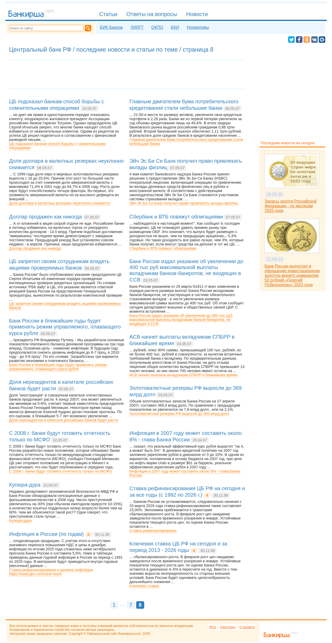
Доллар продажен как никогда (35, 248)
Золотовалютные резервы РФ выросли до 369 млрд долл (179, 414)
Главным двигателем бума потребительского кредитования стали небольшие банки (186, 142)
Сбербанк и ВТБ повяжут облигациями (162, 248)
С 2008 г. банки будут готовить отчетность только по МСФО (60, 471)
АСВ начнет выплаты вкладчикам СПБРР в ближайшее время (183, 375)
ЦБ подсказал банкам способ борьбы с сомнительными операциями (57, 146)
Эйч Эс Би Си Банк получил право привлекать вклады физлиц (183, 203)
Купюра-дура (20, 520)
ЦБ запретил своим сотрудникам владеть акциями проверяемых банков (65, 306)
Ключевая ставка (144, 586)
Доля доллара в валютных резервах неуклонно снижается (59, 203)
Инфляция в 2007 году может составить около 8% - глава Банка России (184, 473)
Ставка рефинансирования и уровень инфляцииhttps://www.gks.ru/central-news (51, 572)
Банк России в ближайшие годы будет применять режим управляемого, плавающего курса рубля (58, 367)
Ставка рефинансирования (152, 531)
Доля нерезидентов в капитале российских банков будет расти (63, 420)
